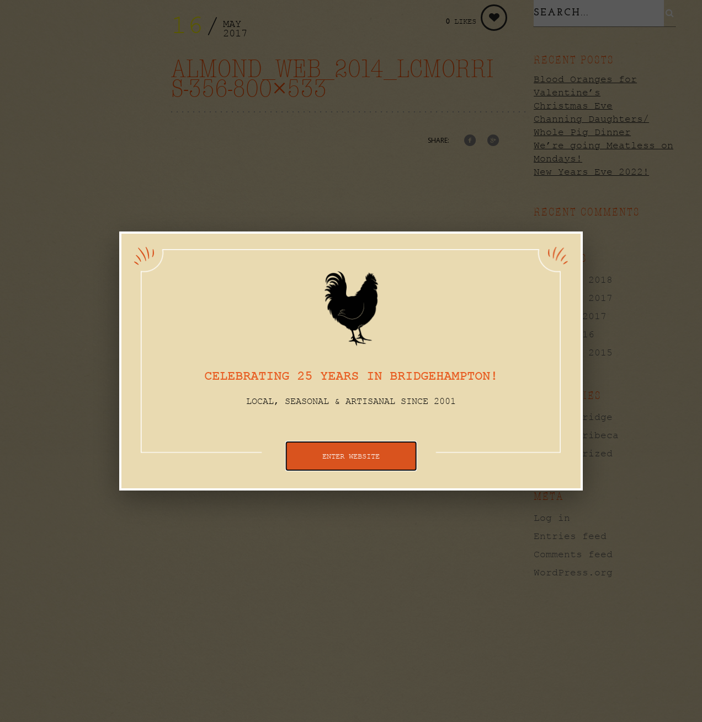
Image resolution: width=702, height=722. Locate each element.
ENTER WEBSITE (351, 456)
